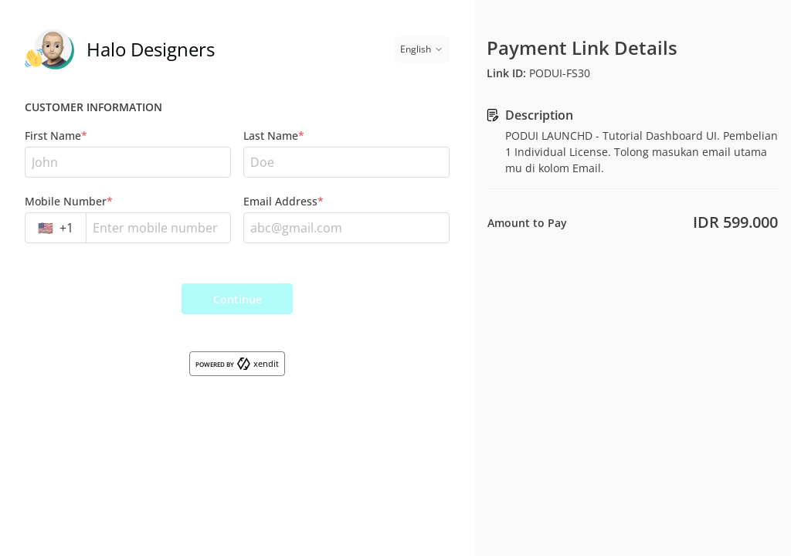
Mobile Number (69, 201)
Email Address (283, 201)
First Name (56, 135)
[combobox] (56, 227)
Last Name (273, 135)
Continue (237, 299)
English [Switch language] (421, 49)
